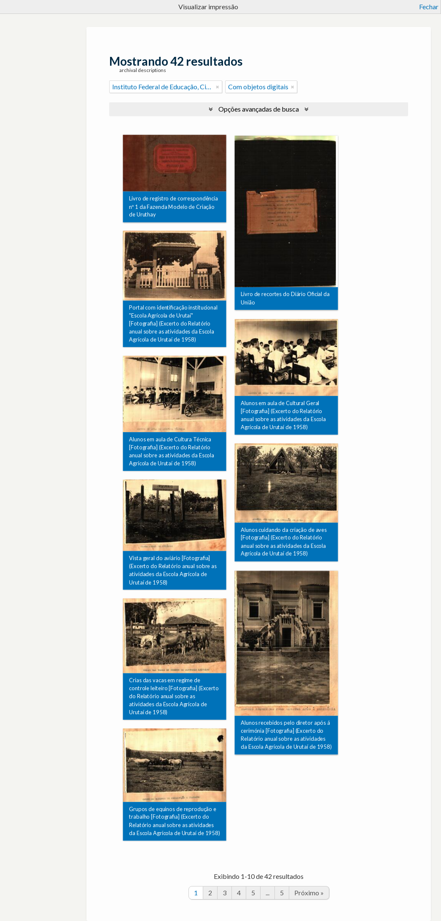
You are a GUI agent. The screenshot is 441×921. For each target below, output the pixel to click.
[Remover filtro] (217, 86)
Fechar (428, 7)
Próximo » (309, 893)
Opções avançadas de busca (258, 109)
